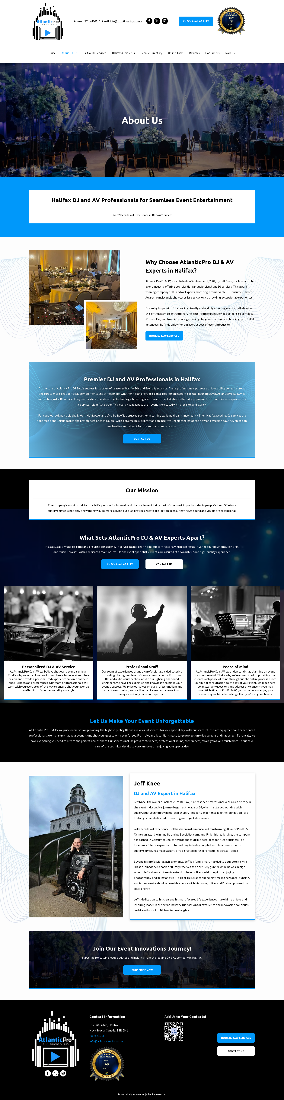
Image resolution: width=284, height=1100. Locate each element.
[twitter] (157, 21)
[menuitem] (52, 53)
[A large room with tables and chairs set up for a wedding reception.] (111, 325)
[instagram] (165, 21)
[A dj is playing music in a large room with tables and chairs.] (74, 287)
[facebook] (149, 21)
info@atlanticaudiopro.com (126, 21)
